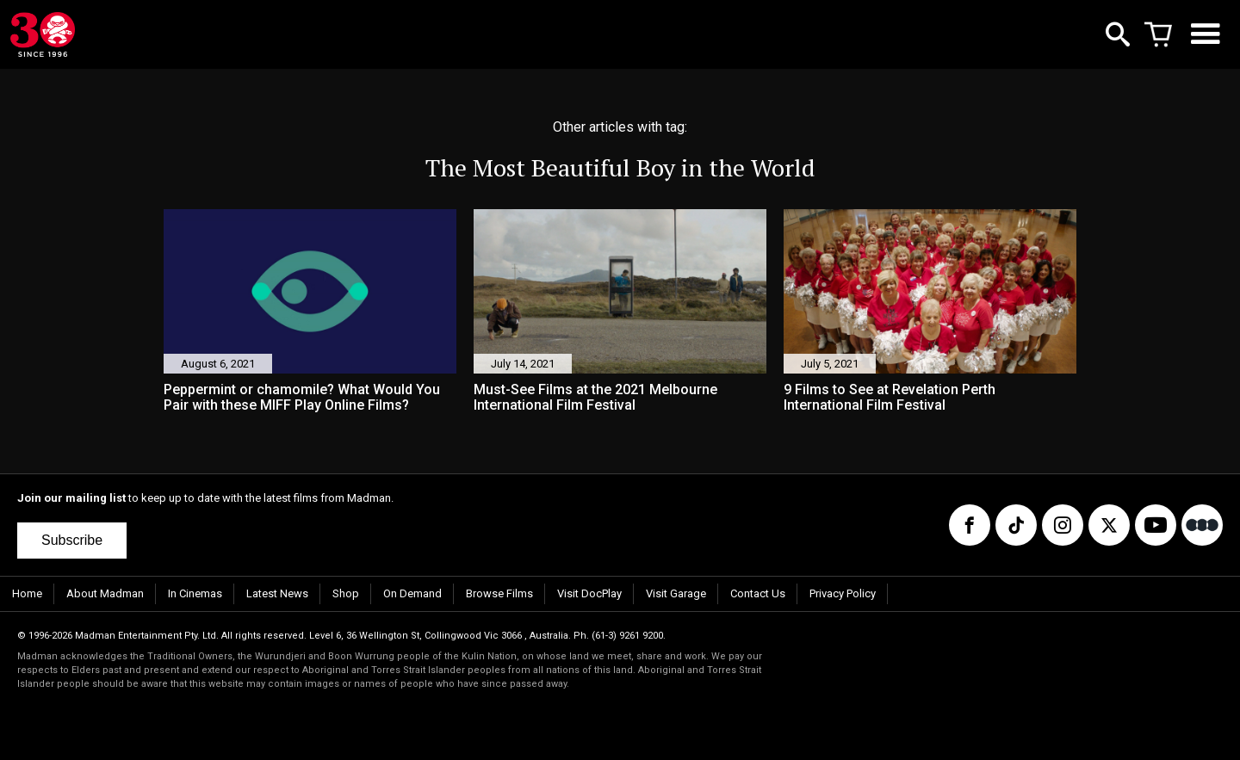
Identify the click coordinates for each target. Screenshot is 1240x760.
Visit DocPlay (589, 593)
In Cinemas (195, 593)
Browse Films (499, 593)
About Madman (105, 593)
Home (27, 593)
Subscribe (71, 540)
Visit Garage (676, 593)
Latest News (277, 593)
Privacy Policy (842, 593)
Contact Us (757, 593)
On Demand (412, 593)
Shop (345, 593)
